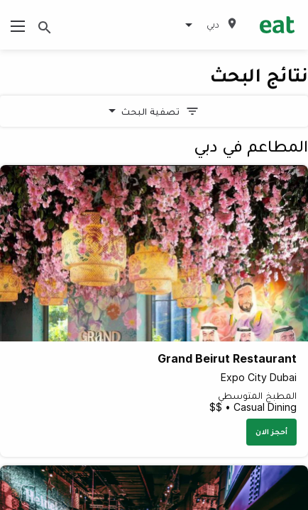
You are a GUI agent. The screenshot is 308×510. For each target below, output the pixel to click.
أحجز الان (271, 431)
